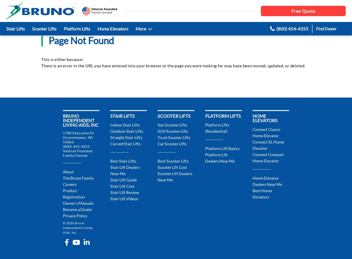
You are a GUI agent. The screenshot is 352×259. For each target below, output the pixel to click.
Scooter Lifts (44, 28)
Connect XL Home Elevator (268, 145)
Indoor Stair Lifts (125, 124)
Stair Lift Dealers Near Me (125, 170)
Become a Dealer (77, 209)
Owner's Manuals (78, 203)
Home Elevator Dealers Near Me (267, 181)
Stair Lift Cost (122, 186)
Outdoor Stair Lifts (126, 131)
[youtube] (76, 242)
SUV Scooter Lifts (173, 131)
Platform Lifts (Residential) (217, 128)
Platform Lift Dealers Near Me (220, 157)
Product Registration (74, 193)
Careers (70, 184)
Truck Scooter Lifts (174, 137)
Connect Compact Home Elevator (268, 157)
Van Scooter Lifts (172, 124)
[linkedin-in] (87, 242)
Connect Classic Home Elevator (266, 132)
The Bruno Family (78, 178)
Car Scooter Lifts (172, 143)
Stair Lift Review (124, 192)
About (68, 171)
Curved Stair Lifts (125, 143)
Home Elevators (112, 28)
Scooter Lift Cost (172, 167)
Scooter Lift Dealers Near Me (175, 176)
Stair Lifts (15, 28)
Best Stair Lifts (123, 161)
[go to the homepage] (40, 11)
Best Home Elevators (262, 193)
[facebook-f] (67, 242)
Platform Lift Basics (222, 148)
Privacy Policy (75, 215)
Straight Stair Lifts (126, 137)
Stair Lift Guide (123, 179)
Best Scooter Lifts (173, 161)
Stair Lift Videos (124, 198)
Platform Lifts (77, 28)
